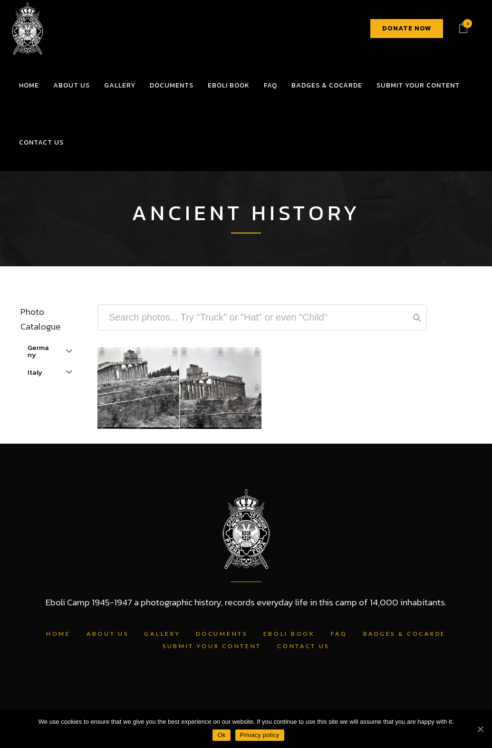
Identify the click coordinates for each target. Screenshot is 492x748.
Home (58, 633)
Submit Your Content (212, 646)
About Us (108, 633)
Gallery (162, 633)
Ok (221, 734)
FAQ (339, 633)
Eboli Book (289, 633)
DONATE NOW (406, 28)
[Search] (416, 317)
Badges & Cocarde (404, 633)
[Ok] (480, 729)
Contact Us (303, 646)
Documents (221, 633)
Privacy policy (260, 734)
